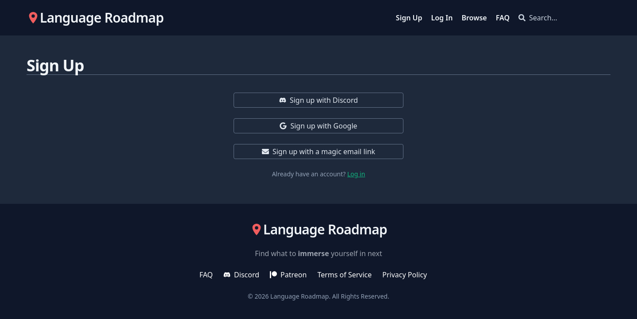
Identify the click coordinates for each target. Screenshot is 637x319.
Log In (442, 18)
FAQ (503, 18)
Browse (474, 18)
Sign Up (409, 18)
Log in (356, 174)
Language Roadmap (299, 296)
